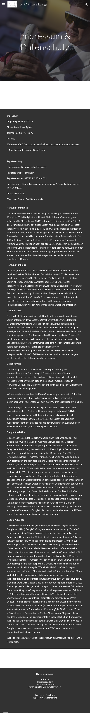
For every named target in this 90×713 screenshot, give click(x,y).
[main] (44, 40)
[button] (3, 4)
